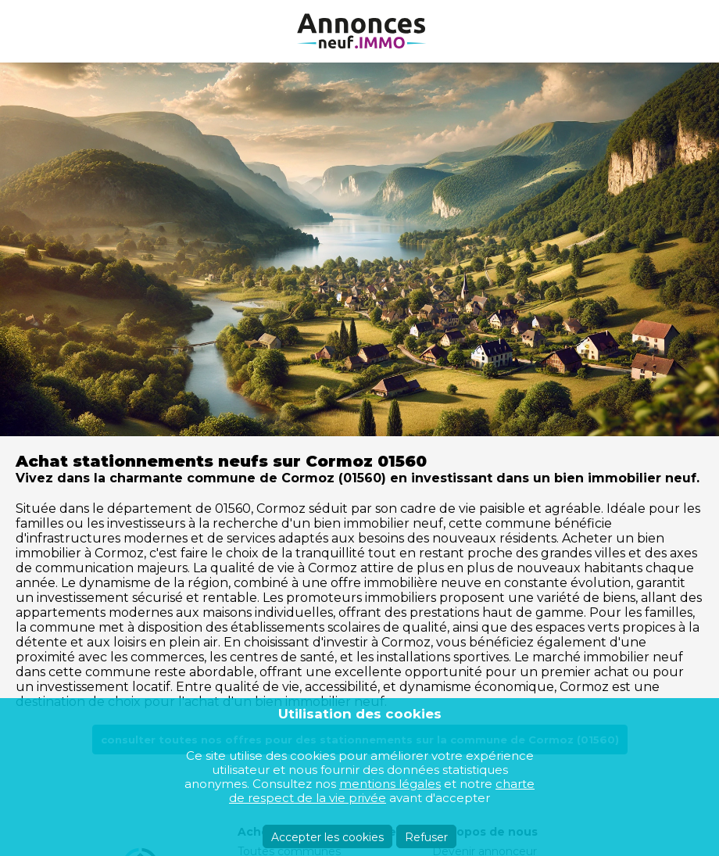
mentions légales (390, 783)
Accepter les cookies (327, 837)
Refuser (426, 837)
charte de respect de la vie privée (382, 790)
